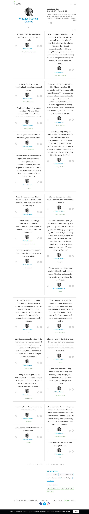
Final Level (34, 501)
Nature (28, 102)
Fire (63, 125)
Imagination (29, 244)
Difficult (63, 214)
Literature (28, 149)
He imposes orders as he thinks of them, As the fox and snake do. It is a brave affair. (29, 253)
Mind (56, 75)
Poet (57, 9)
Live (28, 398)
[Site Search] (71, 4)
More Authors (50, 481)
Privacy (60, 501)
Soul (30, 421)
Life (24, 149)
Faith (59, 75)
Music (56, 333)
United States (51, 9)
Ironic (63, 333)
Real (56, 436)
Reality (26, 128)
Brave (27, 268)
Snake (30, 268)
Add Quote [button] (66, 501)
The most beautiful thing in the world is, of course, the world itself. (29, 37)
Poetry (33, 244)
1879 (55, 11)
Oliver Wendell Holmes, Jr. (66, 475)
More (32, 149)
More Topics (50, 491)
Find (60, 214)
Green (59, 262)
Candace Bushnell (52, 475)
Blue (62, 262)
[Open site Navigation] (75, 4)
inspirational (33, 52)
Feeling (29, 188)
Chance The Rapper (66, 478)
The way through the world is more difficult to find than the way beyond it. (60, 200)
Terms (54, 501)
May (58, 436)
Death (60, 333)
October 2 (50, 11)
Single (57, 167)
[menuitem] (73, 30)
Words (32, 102)
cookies (20, 511)
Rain (49, 478)
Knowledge (63, 75)
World (23, 52)
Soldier (60, 292)
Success (29, 442)
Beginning (30, 128)
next (61, 464)
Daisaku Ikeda (55, 478)
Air (28, 333)
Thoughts (30, 368)
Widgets (73, 501)
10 (48, 464)
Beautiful (27, 52)
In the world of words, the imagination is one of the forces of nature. (29, 87)
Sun (63, 167)
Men (60, 362)
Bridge (63, 395)
